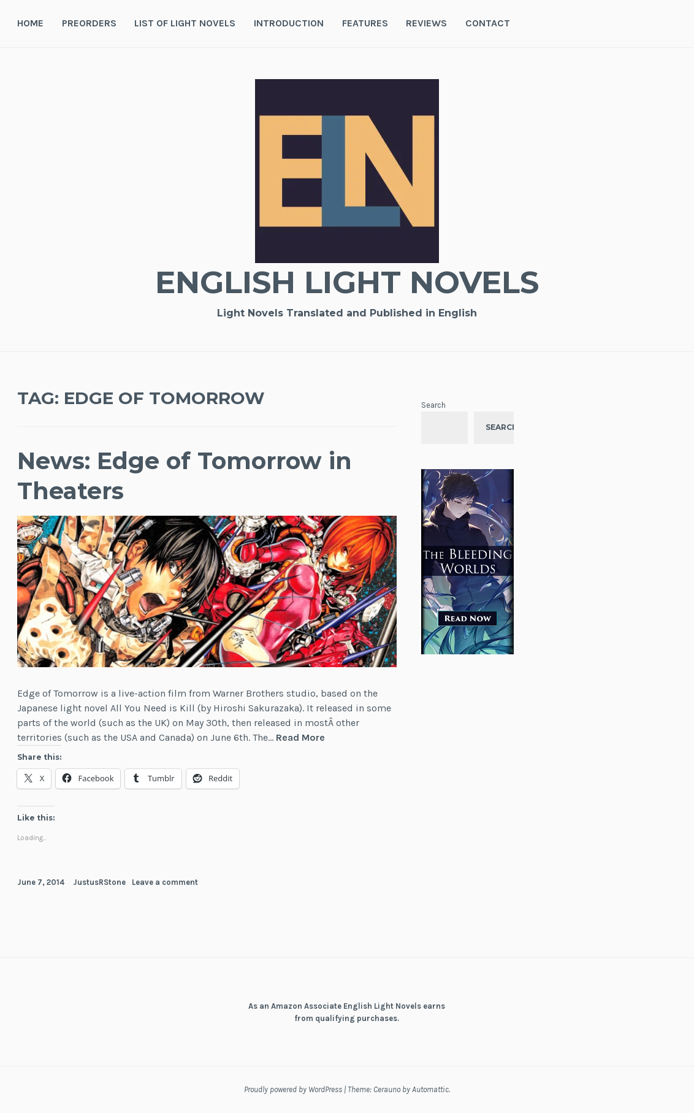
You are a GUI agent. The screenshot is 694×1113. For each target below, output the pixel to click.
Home (30, 23)
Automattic (430, 1089)
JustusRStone (99, 882)
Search (433, 405)
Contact (487, 23)
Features (365, 23)
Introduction (289, 23)
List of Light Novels (184, 23)
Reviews (426, 23)
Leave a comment (165, 882)
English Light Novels (347, 282)
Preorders (89, 23)
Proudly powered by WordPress (293, 1089)
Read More (300, 738)
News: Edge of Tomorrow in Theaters (184, 475)
